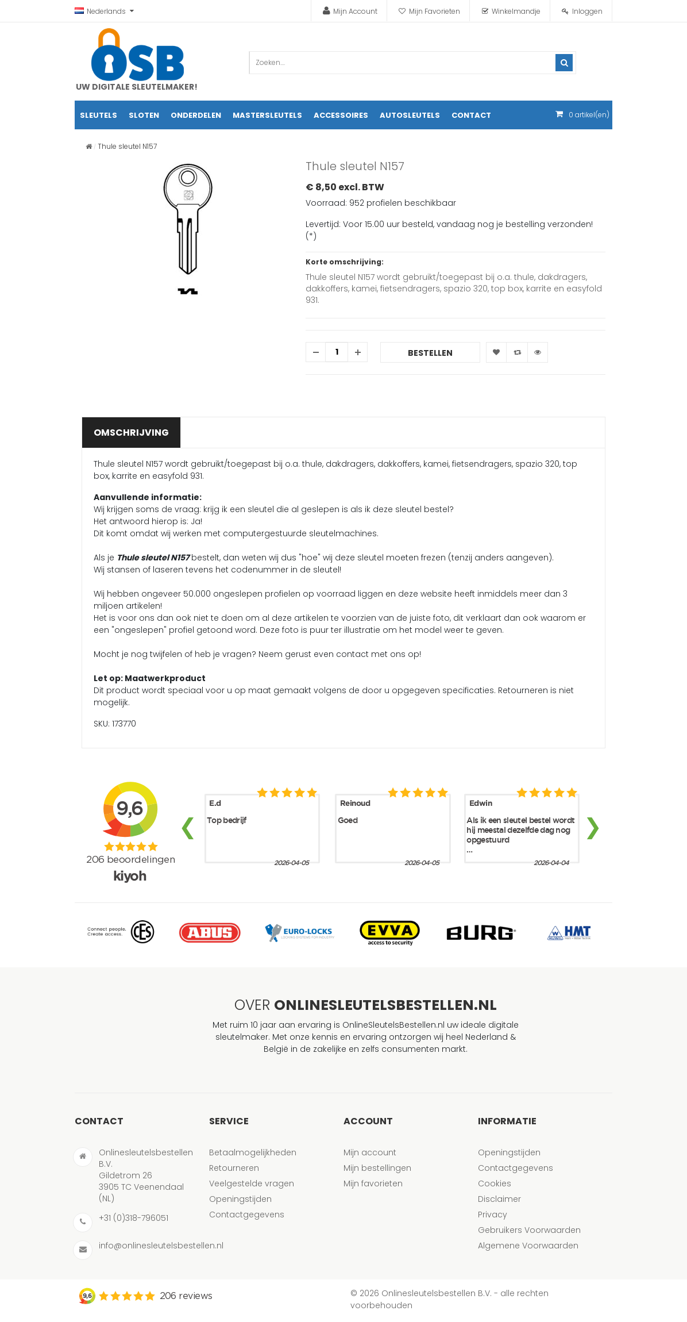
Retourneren (234, 1168)
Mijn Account (355, 11)
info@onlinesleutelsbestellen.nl (161, 1245)
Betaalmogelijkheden (252, 1152)
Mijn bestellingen (377, 1168)
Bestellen (430, 353)
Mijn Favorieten (434, 11)
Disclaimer (499, 1199)
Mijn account (370, 1152)
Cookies (494, 1183)
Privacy (492, 1214)
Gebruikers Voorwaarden (529, 1230)
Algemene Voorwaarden (528, 1245)
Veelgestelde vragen (251, 1183)
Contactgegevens (246, 1214)
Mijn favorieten (373, 1183)
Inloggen (587, 11)
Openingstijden (240, 1199)
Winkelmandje (516, 11)
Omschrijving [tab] (131, 432)
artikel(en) (589, 115)
